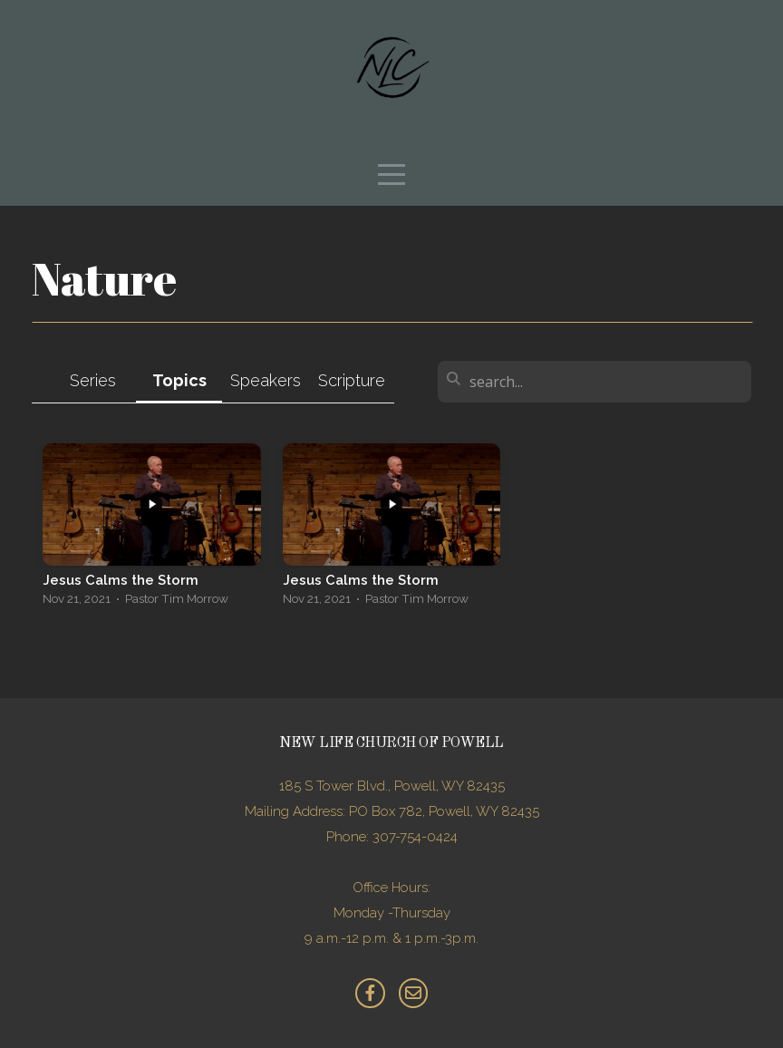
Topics (179, 380)
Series (93, 380)
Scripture (351, 380)
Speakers (265, 380)
